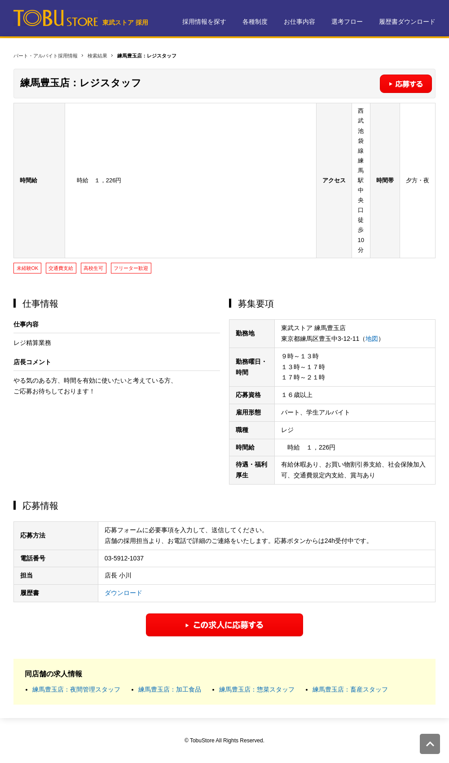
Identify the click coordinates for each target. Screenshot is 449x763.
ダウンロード (123, 592)
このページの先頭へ (430, 744)
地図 (371, 338)
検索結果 (97, 55)
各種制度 (255, 21)
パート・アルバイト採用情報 (45, 55)
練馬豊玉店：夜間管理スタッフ (76, 689)
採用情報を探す (204, 21)
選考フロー (347, 21)
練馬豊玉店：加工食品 (169, 689)
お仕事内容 (299, 21)
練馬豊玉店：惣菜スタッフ (257, 689)
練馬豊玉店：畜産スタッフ (350, 689)
